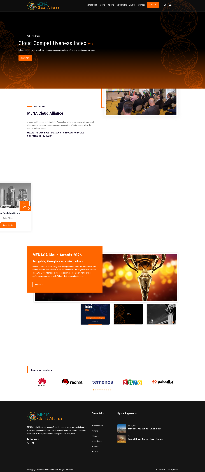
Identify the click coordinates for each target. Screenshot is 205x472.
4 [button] (100, 390)
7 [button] (107, 390)
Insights (111, 5)
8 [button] (109, 390)
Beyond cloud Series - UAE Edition (144, 428)
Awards (132, 5)
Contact (141, 5)
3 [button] (98, 390)
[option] (42, 382)
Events (102, 5)
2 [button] (96, 390)
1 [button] (94, 390)
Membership (92, 5)
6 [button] (105, 390)
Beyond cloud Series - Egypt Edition (145, 439)
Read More (39, 284)
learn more (25, 58)
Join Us (153, 5)
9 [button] (111, 390)
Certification (122, 5)
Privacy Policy (173, 469)
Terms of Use (160, 469)
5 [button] (102, 390)
